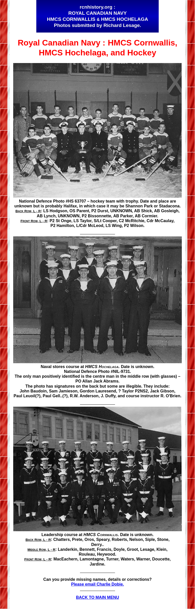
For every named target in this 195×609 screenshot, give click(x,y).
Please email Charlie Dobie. (97, 584)
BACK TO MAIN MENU (97, 597)
